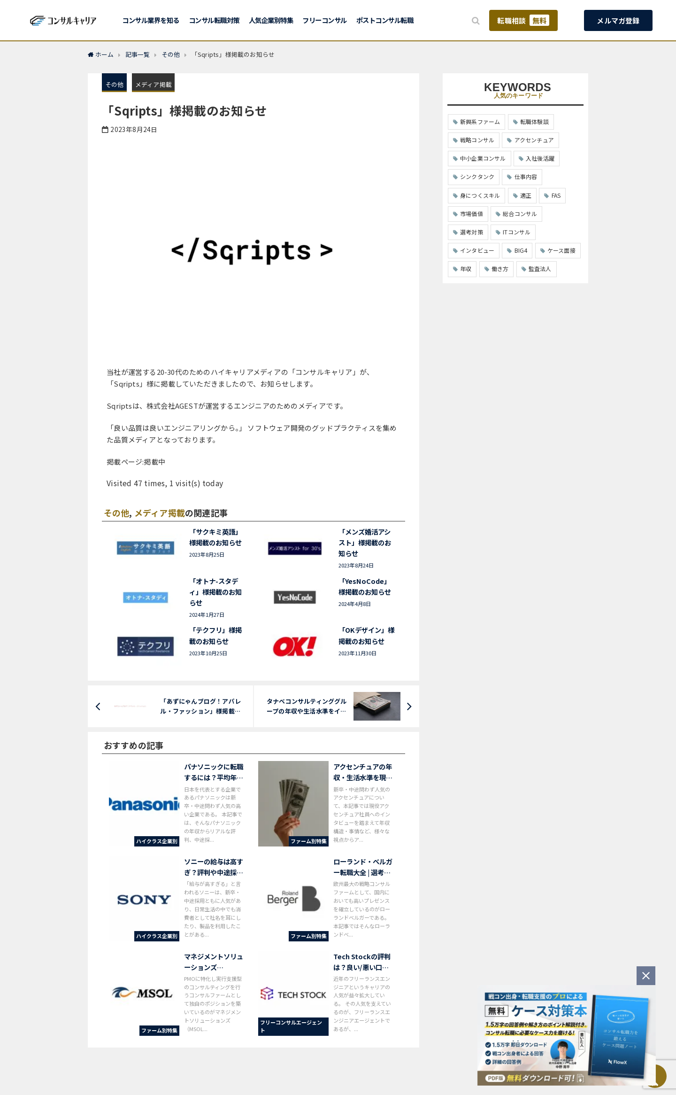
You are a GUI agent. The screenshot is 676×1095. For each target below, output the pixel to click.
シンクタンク (477, 176)
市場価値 (471, 213)
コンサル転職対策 (214, 20)
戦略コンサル (477, 140)
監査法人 (540, 268)
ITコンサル (516, 232)
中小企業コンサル (483, 158)
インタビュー (477, 250)
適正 (525, 195)
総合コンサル (520, 213)
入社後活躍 (540, 158)
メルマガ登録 (618, 20)
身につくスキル (480, 195)
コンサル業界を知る (150, 20)
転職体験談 (534, 121)
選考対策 (471, 232)
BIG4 (521, 250)
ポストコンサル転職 (385, 20)
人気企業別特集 (271, 20)
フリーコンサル (324, 20)
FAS (556, 195)
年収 (465, 268)
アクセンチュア (534, 140)
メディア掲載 (153, 84)
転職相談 (523, 20)
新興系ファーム (480, 121)
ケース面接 (561, 250)
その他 (114, 84)
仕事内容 (526, 176)
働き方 (500, 268)
